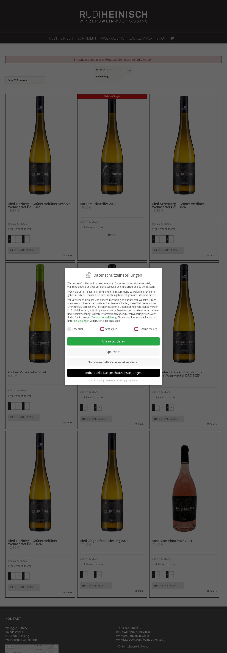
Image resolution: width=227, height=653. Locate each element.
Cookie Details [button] (96, 380)
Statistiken (108, 329)
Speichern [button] (113, 352)
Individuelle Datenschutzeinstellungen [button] (113, 373)
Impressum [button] (133, 380)
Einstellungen (81, 320)
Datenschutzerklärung (104, 317)
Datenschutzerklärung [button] (115, 380)
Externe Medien (145, 329)
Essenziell (75, 329)
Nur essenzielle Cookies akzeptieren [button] (113, 362)
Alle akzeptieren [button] (113, 341)
